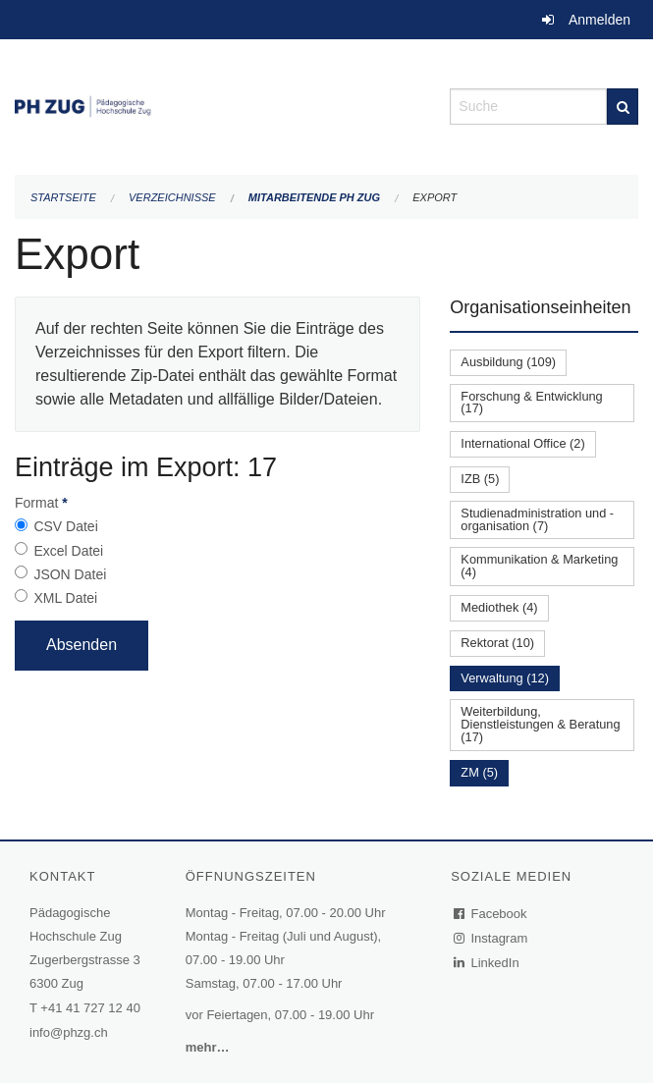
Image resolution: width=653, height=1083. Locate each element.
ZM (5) (479, 772)
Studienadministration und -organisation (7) (537, 519)
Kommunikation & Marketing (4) (539, 565)
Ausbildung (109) (508, 361)
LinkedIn (487, 962)
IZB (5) (480, 478)
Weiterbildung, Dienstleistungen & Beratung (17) (540, 724)
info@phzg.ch (68, 1032)
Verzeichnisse (172, 197)
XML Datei (65, 598)
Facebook (491, 913)
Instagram (491, 938)
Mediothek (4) (499, 607)
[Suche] (622, 106)
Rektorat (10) (497, 642)
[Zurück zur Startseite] (217, 104)
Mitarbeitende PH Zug (314, 197)
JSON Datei (69, 574)
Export (434, 197)
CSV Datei (65, 526)
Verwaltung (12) (505, 678)
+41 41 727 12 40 (90, 1008)
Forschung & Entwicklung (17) (531, 402)
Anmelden (599, 19)
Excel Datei (68, 551)
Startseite (63, 197)
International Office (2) (522, 443)
